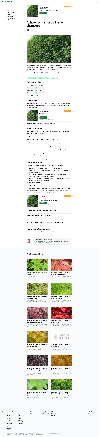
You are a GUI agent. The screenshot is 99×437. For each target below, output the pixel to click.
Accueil (28, 18)
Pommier (9, 425)
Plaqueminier (9, 423)
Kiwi (7, 426)
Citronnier (9, 428)
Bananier (9, 418)
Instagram (53, 413)
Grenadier (9, 415)
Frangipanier (20, 423)
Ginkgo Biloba (20, 421)
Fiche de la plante (10, 12)
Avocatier (9, 413)
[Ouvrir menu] (96, 2)
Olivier (8, 429)
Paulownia (20, 425)
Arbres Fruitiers (39, 2)
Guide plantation (10, 16)
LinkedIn (53, 415)
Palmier (19, 415)
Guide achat (9, 14)
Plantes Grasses (59, 2)
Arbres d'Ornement (49, 2)
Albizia (19, 416)
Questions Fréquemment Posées (12, 19)
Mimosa (19, 418)
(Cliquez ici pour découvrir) (45, 242)
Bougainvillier (20, 413)
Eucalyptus (20, 420)
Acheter (43, 13)
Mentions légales (45, 413)
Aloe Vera (32, 413)
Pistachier (9, 416)
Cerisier (8, 420)
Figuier (8, 421)
